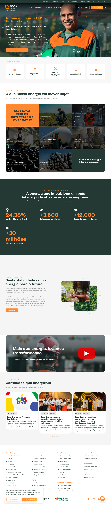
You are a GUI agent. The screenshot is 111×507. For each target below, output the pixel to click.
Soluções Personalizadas (40, 472)
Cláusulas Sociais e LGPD (14, 485)
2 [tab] (55, 439)
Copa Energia (39, 8)
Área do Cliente (81, 8)
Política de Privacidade (65, 488)
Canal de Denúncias (90, 474)
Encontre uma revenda (58, 1)
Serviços (49, 8)
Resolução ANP (12, 483)
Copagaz (10, 461)
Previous (3, 28)
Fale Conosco (89, 472)
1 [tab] (53, 439)
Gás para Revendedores (40, 461)
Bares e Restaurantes (65, 461)
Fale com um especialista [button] (17, 50)
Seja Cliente (96, 8)
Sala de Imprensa (12, 472)
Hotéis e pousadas (64, 466)
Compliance (11, 466)
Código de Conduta (13, 480)
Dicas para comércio (64, 458)
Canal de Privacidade (90, 480)
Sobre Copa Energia (13, 458)
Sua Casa (62, 480)
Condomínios (63, 464)
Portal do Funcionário (91, 461)
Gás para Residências (39, 458)
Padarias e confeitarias (65, 472)
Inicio (31, 8)
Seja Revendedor (38, 485)
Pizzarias (61, 474)
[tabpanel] (55, 28)
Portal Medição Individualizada (93, 458)
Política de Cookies (64, 491)
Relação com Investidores (14, 474)
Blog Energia (59, 8)
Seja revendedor (73, 1)
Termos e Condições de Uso (67, 493)
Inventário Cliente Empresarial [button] (16, 477)
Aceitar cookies (29, 499)
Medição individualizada (88, 1)
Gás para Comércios (39, 464)
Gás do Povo (62, 477)
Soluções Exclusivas (39, 474)
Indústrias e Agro (64, 469)
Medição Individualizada (40, 477)
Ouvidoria (87, 477)
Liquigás (10, 464)
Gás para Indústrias (39, 466)
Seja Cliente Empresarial (40, 488)
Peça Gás (45, 1)
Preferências (13, 499)
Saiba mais (12, 312)
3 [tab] (56, 439)
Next (108, 28)
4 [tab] (58, 439)
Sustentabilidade (12, 469)
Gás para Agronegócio (39, 469)
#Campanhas (101, 1)
